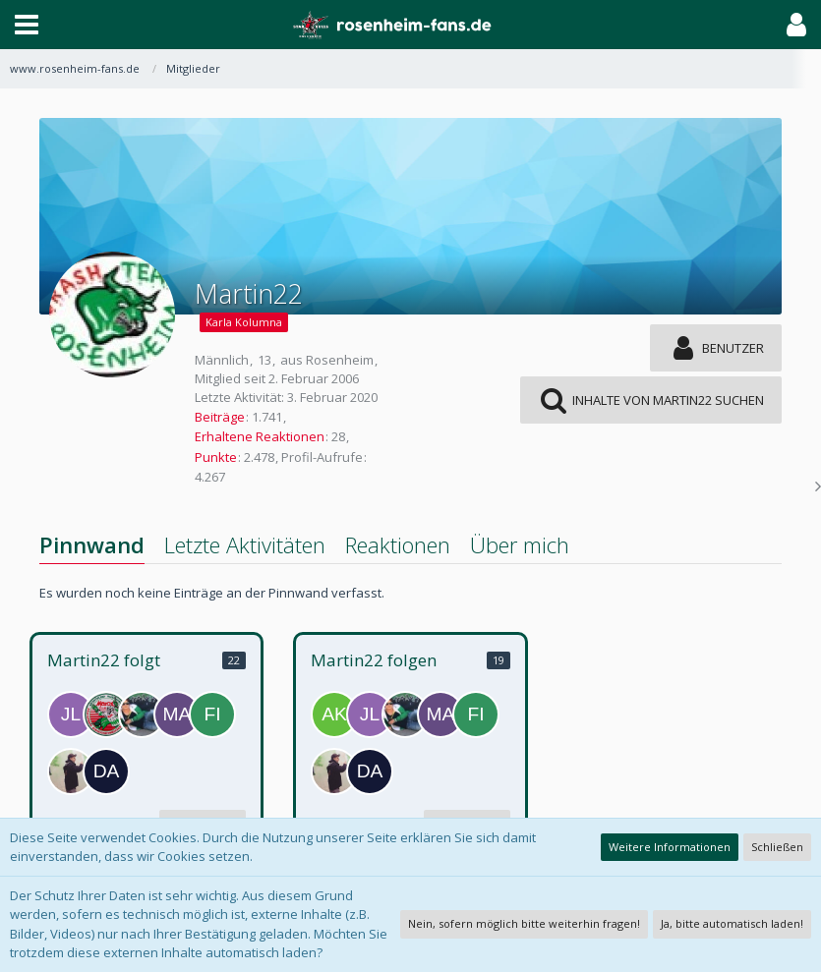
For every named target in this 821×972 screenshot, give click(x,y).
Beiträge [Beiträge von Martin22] (220, 417)
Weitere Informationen (670, 846)
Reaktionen (397, 544)
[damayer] (106, 771)
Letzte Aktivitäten (244, 544)
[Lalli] (141, 714)
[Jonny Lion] (70, 714)
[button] (26, 24)
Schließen (777, 846)
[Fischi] (212, 714)
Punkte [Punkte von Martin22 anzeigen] (216, 457)
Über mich (519, 544)
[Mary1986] (177, 714)
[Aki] (334, 714)
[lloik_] (70, 771)
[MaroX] (106, 714)
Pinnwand (92, 544)
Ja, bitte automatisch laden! (732, 923)
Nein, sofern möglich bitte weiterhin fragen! (524, 923)
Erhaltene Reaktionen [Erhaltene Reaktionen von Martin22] (259, 436)
